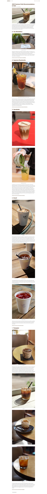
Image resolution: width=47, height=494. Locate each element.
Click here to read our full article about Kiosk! (17, 325)
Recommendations (14, 492)
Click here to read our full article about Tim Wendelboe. (19, 57)
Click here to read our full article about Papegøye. (18, 489)
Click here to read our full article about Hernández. (18, 195)
